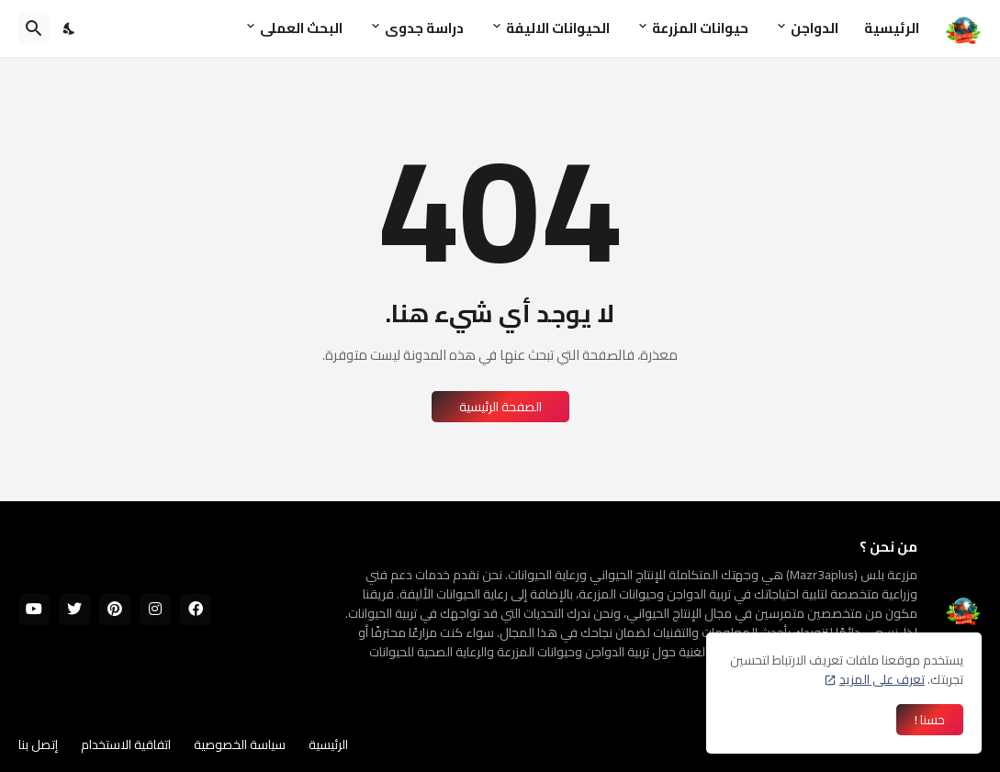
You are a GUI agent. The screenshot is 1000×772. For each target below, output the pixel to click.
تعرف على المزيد (882, 679)
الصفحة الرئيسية (500, 407)
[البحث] (34, 28)
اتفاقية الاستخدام (126, 744)
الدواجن (814, 28)
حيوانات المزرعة (700, 28)
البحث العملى (301, 28)
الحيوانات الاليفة (558, 28)
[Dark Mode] (69, 28)
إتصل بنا (38, 744)
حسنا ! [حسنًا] (930, 720)
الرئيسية (891, 28)
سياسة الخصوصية (240, 744)
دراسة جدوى (424, 28)
